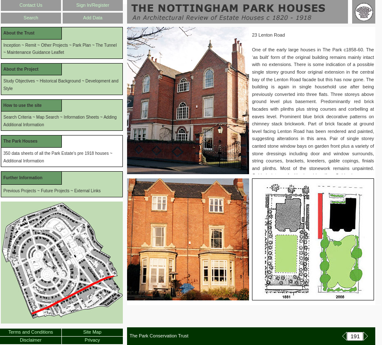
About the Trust (18, 33)
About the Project (20, 69)
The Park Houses (20, 141)
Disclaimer (30, 339)
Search (31, 17)
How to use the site (22, 105)
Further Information (22, 177)
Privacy (92, 339)
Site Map (92, 331)
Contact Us (30, 5)
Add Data (93, 17)
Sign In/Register (92, 5)
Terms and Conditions (30, 331)
